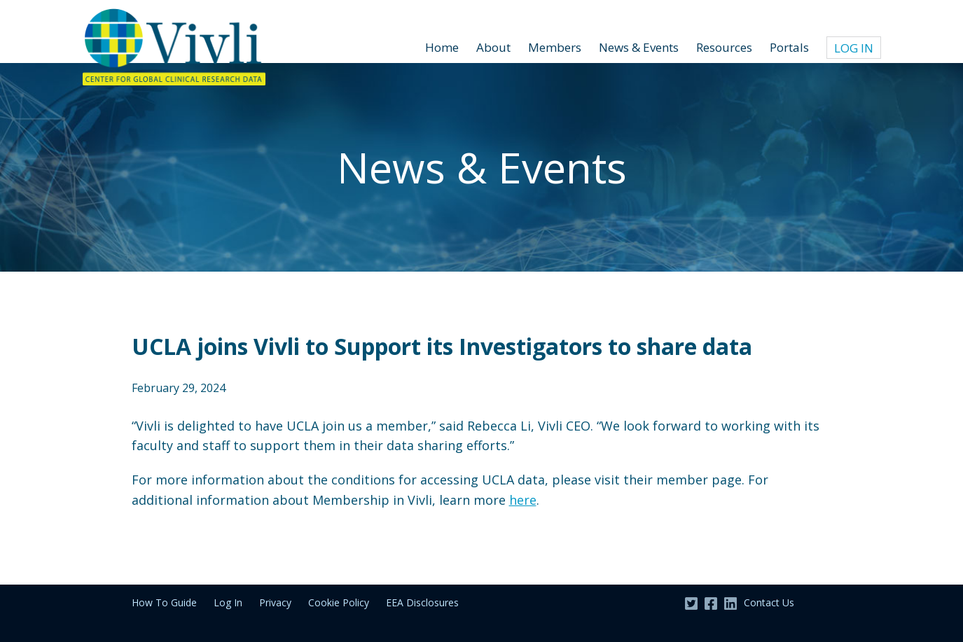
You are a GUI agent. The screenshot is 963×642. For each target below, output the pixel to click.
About (493, 47)
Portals (789, 47)
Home (442, 47)
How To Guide (164, 602)
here (522, 499)
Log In (853, 48)
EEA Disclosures (422, 602)
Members (554, 47)
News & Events (639, 47)
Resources (724, 47)
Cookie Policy (338, 602)
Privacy (275, 602)
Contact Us (769, 602)
